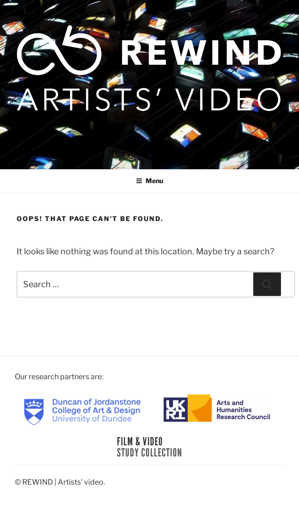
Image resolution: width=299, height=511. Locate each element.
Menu (149, 181)
